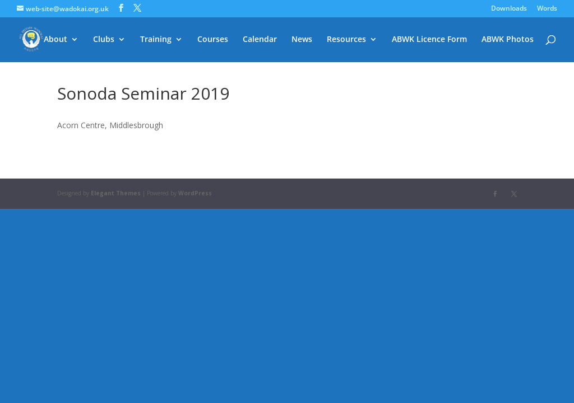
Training (156, 39)
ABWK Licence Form (429, 39)
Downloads (509, 9)
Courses (212, 39)
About (55, 39)
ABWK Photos (508, 39)
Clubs (103, 39)
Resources (346, 39)
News (301, 39)
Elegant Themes (116, 193)
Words (547, 9)
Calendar (260, 39)
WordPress (195, 193)
